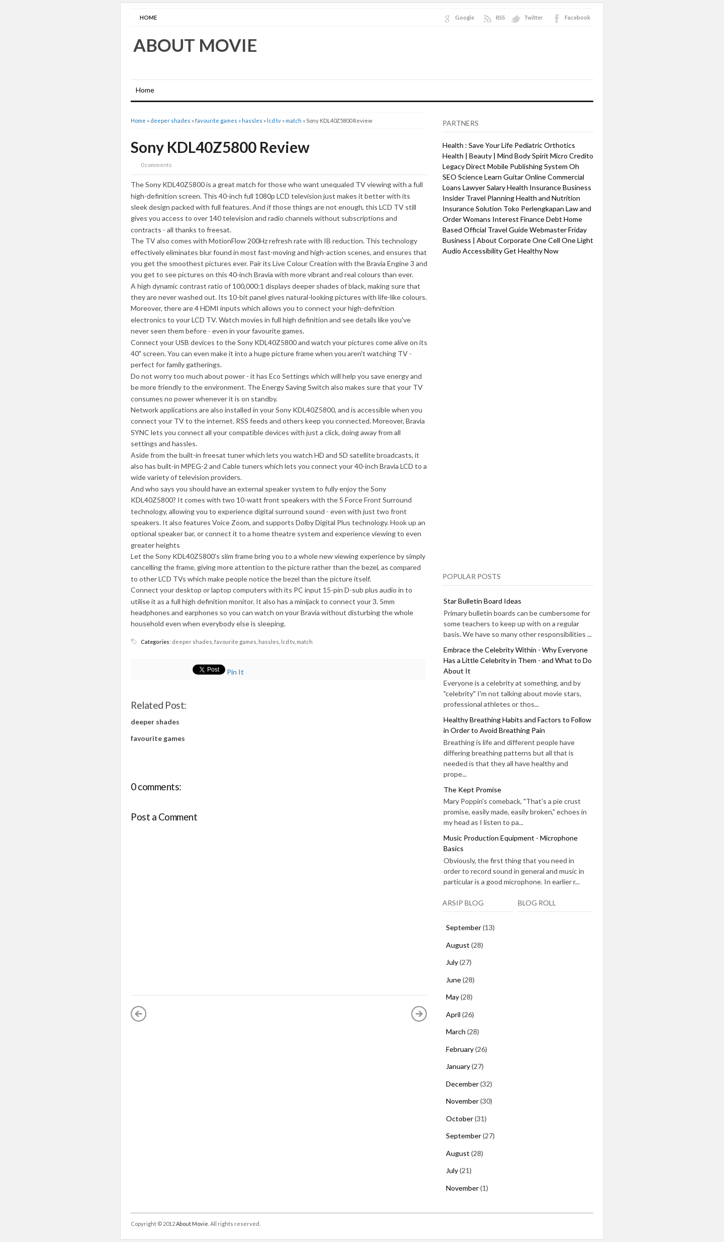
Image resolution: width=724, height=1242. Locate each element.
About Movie (195, 44)
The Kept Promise (472, 789)
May (452, 996)
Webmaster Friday (558, 229)
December (462, 1084)
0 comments (156, 164)
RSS (500, 17)
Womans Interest (491, 219)
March (456, 1031)
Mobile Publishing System (527, 166)
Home (148, 17)
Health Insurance (534, 187)
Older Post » (419, 1014)
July (452, 962)
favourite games (216, 120)
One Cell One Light (562, 240)
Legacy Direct (464, 166)
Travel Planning (490, 198)
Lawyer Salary (484, 187)
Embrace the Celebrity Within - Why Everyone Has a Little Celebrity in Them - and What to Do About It (517, 660)
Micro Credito (571, 155)
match (294, 120)
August (458, 945)
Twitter (533, 17)
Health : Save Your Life (477, 145)
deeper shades (170, 120)
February (460, 1049)
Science (470, 177)
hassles (252, 120)
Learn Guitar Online (515, 177)
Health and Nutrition (548, 198)
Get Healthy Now (531, 250)
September (463, 927)
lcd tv (274, 120)
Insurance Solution (472, 208)
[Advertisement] (517, 412)
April (453, 1014)
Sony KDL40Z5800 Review (220, 147)
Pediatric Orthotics (544, 145)
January (458, 1066)
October (459, 1118)
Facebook (577, 17)
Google (464, 17)
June (453, 979)
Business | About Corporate (486, 240)
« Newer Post (139, 1014)
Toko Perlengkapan (533, 208)
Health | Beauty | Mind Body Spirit (495, 155)
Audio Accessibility (472, 250)
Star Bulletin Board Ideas (482, 601)
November (462, 1101)
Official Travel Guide (496, 229)
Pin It (235, 672)
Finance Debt (541, 219)
